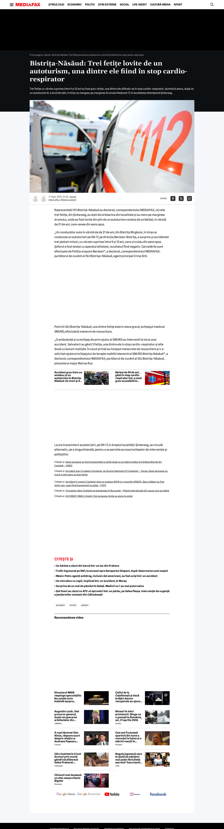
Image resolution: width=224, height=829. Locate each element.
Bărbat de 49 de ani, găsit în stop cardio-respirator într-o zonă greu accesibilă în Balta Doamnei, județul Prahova (128, 377)
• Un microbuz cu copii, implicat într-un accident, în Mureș (90, 581)
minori (73, 605)
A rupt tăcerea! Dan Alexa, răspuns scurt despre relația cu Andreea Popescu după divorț (67, 737)
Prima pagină (36, 55)
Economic (75, 4)
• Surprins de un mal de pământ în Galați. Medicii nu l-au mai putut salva (99, 586)
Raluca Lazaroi (68, 199)
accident (60, 605)
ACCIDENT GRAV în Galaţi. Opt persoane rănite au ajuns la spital (99, 496)
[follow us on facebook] (158, 794)
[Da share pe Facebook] (172, 198)
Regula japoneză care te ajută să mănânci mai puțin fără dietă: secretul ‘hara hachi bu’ (128, 758)
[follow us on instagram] (135, 795)
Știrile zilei (56, 4)
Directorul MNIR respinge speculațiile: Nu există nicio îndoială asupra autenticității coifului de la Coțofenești (68, 697)
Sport (178, 4)
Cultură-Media (160, 4)
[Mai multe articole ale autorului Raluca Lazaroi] (43, 198)
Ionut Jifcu (54, 199)
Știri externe (107, 4)
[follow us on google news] (65, 795)
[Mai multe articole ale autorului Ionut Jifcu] (35, 198)
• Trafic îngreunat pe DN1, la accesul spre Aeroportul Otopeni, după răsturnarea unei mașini (111, 570)
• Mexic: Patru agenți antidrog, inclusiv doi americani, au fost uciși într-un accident (105, 576)
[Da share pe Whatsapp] (189, 198)
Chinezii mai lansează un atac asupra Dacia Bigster (68, 778)
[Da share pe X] (181, 198)
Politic (90, 4)
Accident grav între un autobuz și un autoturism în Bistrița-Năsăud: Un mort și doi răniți (68, 377)
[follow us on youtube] (112, 795)
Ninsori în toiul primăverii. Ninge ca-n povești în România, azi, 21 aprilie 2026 (128, 716)
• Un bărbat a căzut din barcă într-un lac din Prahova (86, 565)
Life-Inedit (139, 4)
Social (124, 4)
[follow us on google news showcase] (88, 795)
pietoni (84, 605)
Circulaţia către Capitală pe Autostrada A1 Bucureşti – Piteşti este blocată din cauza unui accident (117, 490)
